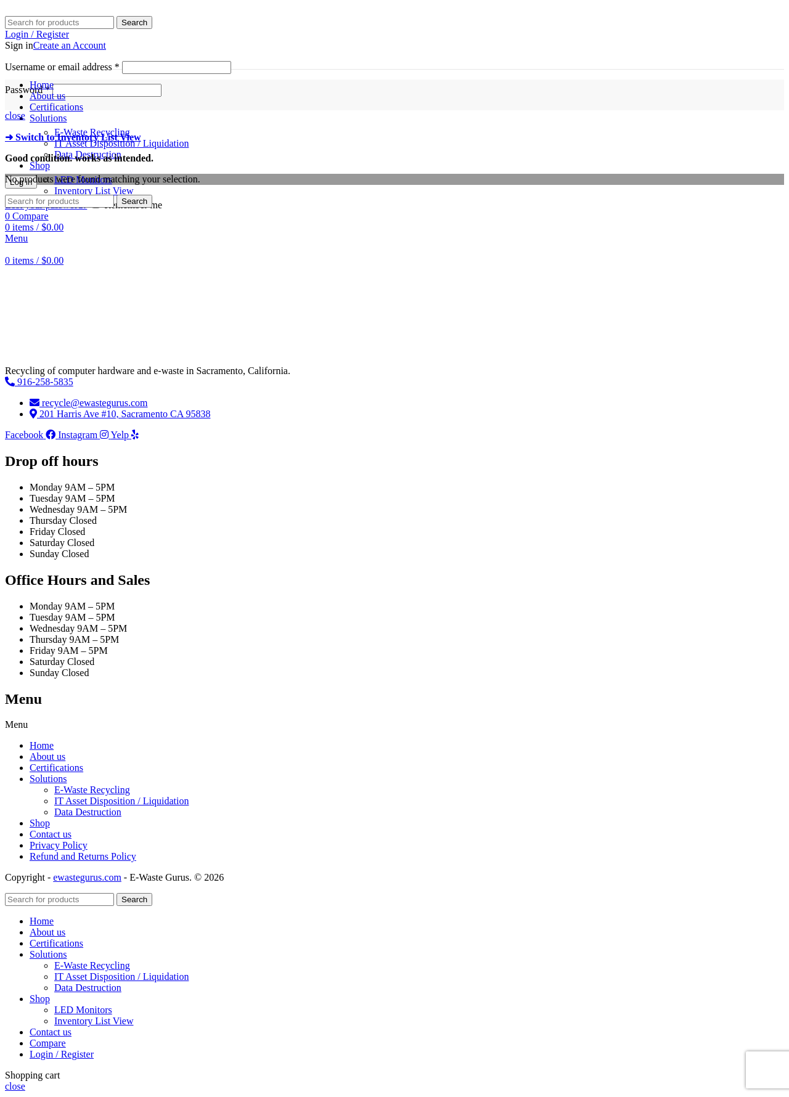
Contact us (51, 834)
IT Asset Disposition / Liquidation (121, 143)
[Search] (59, 22)
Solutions (48, 778)
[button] (394, 724)
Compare (48, 1043)
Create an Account (69, 45)
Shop (40, 823)
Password (27, 89)
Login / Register (62, 1054)
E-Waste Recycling (92, 790)
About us (47, 756)
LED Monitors (83, 1010)
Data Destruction (87, 812)
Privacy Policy (59, 845)
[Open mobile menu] (16, 238)
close (15, 115)
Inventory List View (94, 191)
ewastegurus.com (87, 877)
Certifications (56, 767)
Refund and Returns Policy (83, 856)
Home (42, 745)
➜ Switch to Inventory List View (73, 137)
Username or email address (62, 67)
